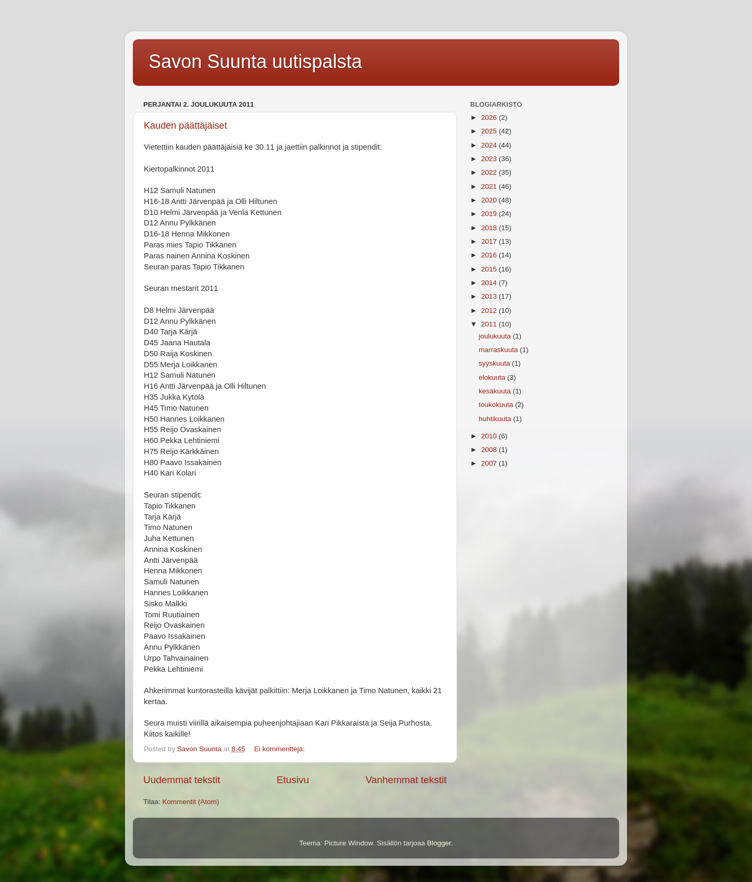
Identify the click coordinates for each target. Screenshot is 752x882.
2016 (490, 255)
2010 (490, 436)
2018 (490, 228)
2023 (490, 159)
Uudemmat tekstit (181, 779)
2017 (490, 241)
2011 (490, 324)
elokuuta (492, 377)
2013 (490, 296)
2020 (490, 200)
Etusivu (293, 779)
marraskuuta (499, 350)
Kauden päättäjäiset (185, 125)
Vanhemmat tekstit (406, 779)
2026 (490, 117)
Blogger (439, 843)
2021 (490, 186)
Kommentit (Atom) (190, 802)
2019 (490, 214)
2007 (490, 463)
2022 (490, 172)
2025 (490, 131)
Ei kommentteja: (280, 749)
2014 (490, 283)
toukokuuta (496, 405)
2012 (490, 310)
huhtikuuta (495, 419)
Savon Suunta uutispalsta (255, 61)
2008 (490, 450)
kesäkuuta (495, 391)
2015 (490, 269)
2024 (490, 145)
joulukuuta (495, 336)
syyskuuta (495, 363)
